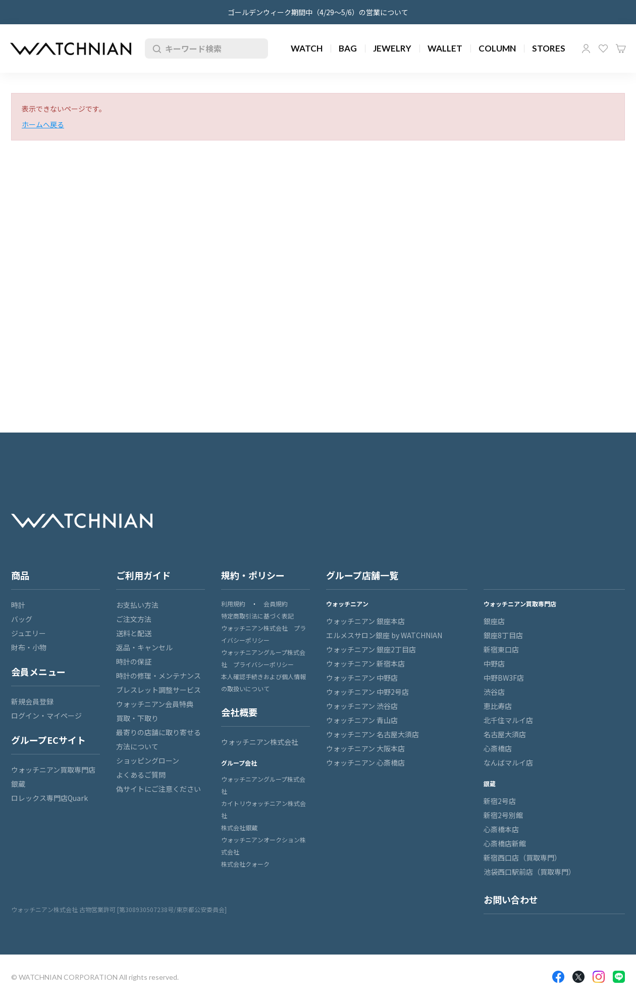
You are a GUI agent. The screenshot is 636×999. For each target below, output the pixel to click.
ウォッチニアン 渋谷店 (362, 706)
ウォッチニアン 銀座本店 (365, 621)
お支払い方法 (137, 605)
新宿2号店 (500, 801)
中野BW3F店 (504, 678)
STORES (548, 48)
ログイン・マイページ (46, 715)
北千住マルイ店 (508, 720)
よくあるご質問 (141, 775)
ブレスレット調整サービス (158, 690)
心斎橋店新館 (505, 843)
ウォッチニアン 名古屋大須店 (372, 734)
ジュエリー (28, 633)
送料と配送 (133, 633)
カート (621, 48)
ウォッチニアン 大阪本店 (365, 748)
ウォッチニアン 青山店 (362, 720)
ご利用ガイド (143, 575)
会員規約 (275, 603)
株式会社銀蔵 (239, 827)
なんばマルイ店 (508, 762)
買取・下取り (137, 718)
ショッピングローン (147, 760)
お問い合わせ (511, 899)
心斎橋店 (498, 748)
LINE (619, 977)
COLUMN (497, 48)
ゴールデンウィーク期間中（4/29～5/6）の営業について (318, 12)
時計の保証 (133, 661)
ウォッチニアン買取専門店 (53, 770)
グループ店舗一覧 (362, 575)
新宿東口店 (501, 649)
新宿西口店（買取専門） (522, 857)
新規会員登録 (32, 701)
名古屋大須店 (505, 734)
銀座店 (494, 621)
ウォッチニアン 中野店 (362, 678)
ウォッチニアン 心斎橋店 (365, 762)
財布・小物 (28, 647)
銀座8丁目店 (503, 635)
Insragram (599, 977)
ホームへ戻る (43, 124)
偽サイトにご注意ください (158, 789)
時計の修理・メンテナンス (158, 676)
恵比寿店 (498, 706)
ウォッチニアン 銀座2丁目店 (371, 649)
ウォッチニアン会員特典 (154, 704)
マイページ (586, 48)
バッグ (21, 619)
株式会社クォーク (245, 864)
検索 (155, 48)
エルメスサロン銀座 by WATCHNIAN (384, 635)
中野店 (494, 663)
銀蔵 (18, 784)
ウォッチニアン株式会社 (259, 742)
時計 (18, 605)
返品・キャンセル (144, 647)
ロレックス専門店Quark (49, 798)
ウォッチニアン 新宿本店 (365, 663)
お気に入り (603, 48)
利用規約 (233, 603)
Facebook (558, 977)
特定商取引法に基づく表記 (257, 615)
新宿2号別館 (503, 815)
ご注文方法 (133, 619)
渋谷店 (494, 692)
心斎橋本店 (501, 829)
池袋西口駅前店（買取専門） (529, 872)
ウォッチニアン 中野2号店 (367, 692)
